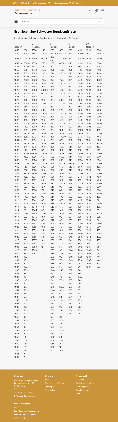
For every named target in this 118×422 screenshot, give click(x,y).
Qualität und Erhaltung (85, 383)
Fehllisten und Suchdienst (25, 414)
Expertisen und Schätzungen (26, 411)
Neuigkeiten (50, 390)
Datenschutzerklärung (54, 383)
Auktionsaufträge (21, 418)
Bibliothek (80, 380)
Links (78, 393)
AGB (47, 380)
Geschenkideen (82, 390)
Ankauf (17, 407)
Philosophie (50, 387)
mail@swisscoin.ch (28, 396)
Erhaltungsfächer (83, 387)
